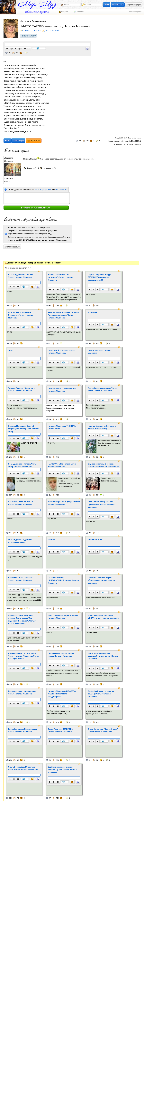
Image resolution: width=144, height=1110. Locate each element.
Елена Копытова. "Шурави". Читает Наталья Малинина (21, 578)
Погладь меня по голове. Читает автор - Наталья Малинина (22, 465)
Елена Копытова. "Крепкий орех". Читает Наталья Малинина (103, 730)
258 (10, 760)
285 (90, 381)
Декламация (52, 30)
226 (50, 608)
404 (90, 760)
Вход (107, 5)
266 (90, 684)
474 (50, 798)
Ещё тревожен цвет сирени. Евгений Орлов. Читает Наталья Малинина (62, 769)
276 (10, 571)
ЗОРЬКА (51, 540)
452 (90, 495)
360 (10, 53)
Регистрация (117, 5)
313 (90, 533)
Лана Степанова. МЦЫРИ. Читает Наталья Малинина (63, 616)
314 (50, 343)
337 (50, 305)
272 (90, 305)
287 (50, 760)
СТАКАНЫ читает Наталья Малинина (100, 351)
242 (50, 646)
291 (10, 533)
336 (10, 419)
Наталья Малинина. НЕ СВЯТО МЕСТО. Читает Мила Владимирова (62, 694)
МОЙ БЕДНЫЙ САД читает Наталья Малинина (20, 541)
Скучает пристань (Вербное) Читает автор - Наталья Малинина (103, 465)
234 (10, 646)
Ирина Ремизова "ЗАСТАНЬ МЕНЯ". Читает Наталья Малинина (103, 616)
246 (90, 646)
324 (90, 457)
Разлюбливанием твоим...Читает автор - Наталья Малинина (102, 389)
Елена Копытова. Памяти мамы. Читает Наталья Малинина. (22, 730)
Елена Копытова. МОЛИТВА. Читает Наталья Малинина (21, 503)
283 (50, 684)
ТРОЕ (10, 350)
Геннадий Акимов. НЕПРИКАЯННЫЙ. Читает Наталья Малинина (63, 580)
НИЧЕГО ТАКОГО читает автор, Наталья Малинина (62, 389)
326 (90, 343)
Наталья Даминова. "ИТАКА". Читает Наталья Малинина (21, 275)
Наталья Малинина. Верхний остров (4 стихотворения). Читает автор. (23, 429)
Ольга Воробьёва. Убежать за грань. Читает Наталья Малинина (23, 768)
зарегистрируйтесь (43, 189)
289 (10, 343)
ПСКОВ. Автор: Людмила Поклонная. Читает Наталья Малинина (20, 315)
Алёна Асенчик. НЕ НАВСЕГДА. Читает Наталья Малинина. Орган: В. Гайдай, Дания (23, 656)
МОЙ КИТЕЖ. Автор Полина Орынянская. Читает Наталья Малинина (101, 504)
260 (10, 381)
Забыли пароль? (135, 12)
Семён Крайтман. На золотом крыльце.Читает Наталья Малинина (101, 694)
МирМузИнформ (134, 5)
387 (10, 495)
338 (10, 798)
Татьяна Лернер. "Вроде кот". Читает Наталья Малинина (21, 389)
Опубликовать (12, 247)
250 (90, 571)
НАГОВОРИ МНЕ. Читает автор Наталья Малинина (62, 465)
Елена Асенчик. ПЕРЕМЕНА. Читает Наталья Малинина (60, 730)
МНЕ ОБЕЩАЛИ (95, 540)
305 (10, 305)
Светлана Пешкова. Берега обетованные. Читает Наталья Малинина (101, 580)
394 (10, 722)
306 (50, 722)
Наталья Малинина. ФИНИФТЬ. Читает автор (62, 427)
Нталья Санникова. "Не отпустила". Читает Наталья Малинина (60, 277)
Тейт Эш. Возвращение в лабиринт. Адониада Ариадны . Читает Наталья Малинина (64, 315)
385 (10, 684)
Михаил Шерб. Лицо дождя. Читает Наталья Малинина (64, 503)
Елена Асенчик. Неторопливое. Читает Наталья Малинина (22, 692)
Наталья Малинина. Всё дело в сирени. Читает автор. (102, 427)
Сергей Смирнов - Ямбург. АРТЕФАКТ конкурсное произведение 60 (99, 277)
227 (50, 571)
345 (50, 381)
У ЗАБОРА (92, 312)
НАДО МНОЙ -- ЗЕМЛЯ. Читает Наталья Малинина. (61, 351)
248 (90, 419)
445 (10, 608)
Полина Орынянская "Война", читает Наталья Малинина (61, 654)
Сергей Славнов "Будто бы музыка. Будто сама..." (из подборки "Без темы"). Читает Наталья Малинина (22, 619)
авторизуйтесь (61, 189)
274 (90, 608)
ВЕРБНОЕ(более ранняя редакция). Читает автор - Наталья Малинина (103, 656)
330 (50, 457)
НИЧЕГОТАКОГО (28, 36)
